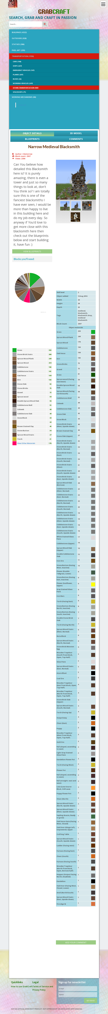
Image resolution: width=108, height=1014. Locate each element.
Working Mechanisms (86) (24, 97)
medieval (81, 311)
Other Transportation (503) (25, 88)
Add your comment (76, 942)
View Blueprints (32, 251)
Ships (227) (17, 66)
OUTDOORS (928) (19, 38)
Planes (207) (18, 74)
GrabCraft (22, 105)
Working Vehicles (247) (23, 83)
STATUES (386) (18, 44)
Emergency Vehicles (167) (23, 70)
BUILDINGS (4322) (19, 32)
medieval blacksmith (82, 319)
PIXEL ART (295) (18, 50)
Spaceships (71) (19, 92)
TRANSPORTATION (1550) (23, 56)
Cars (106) (17, 61)
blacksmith (82, 313)
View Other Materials (26, 443)
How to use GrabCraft (21, 986)
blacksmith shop (85, 315)
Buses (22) (17, 79)
